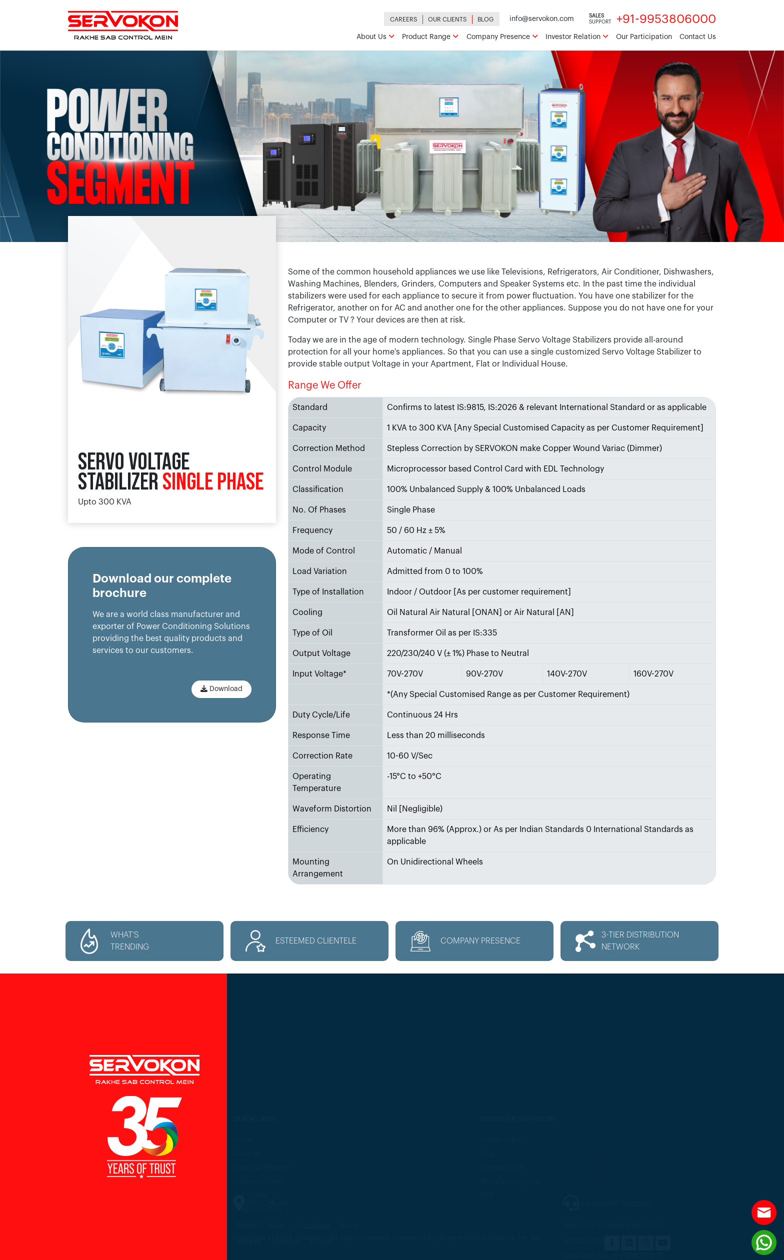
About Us (375, 37)
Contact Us (698, 37)
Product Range (430, 37)
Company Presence (502, 37)
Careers (404, 19)
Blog (486, 19)
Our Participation (644, 37)
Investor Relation (577, 37)
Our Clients (447, 19)
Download (221, 688)
